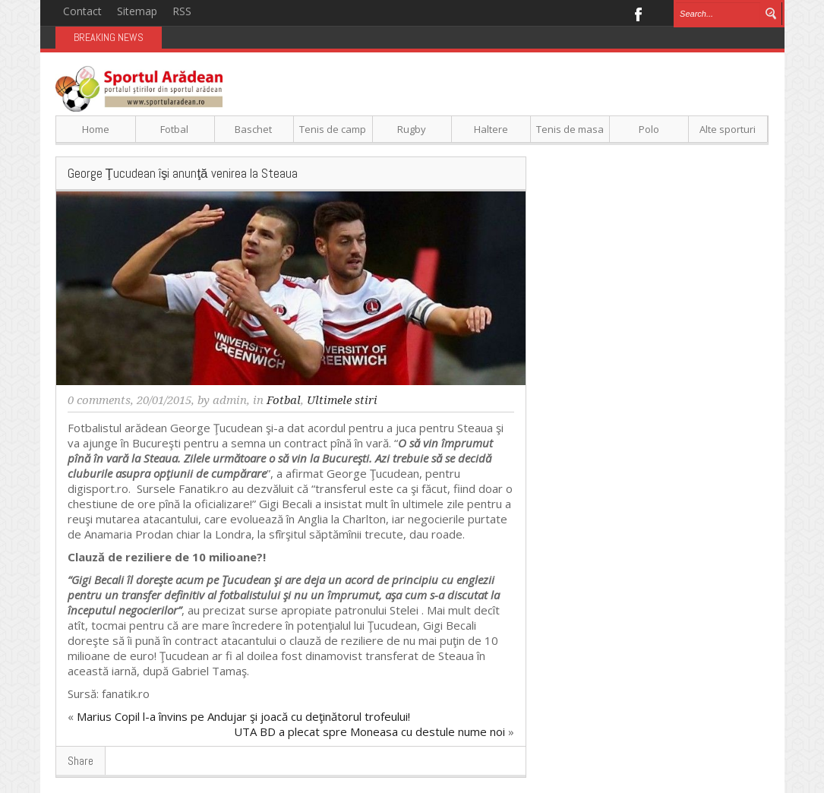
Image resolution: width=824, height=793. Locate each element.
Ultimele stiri (342, 400)
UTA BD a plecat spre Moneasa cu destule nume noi (369, 731)
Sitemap (137, 11)
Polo (649, 129)
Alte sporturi (727, 129)
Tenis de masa (570, 129)
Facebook (637, 13)
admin (230, 400)
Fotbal (174, 129)
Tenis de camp (332, 129)
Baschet (253, 129)
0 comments (99, 400)
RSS (181, 11)
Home (95, 129)
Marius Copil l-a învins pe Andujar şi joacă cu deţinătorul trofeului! (243, 716)
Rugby (411, 129)
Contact (82, 11)
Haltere (491, 129)
